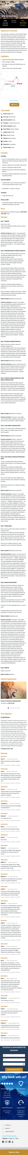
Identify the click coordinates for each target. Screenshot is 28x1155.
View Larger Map (14, 100)
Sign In (18, 5)
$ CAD (9, 2)
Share (14, 104)
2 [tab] (11, 17)
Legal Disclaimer (9, 1131)
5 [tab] (17, 17)
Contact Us (8, 1125)
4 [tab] (15, 17)
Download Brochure (14, 1069)
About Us (7, 1128)
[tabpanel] (14, 9)
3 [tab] (13, 17)
